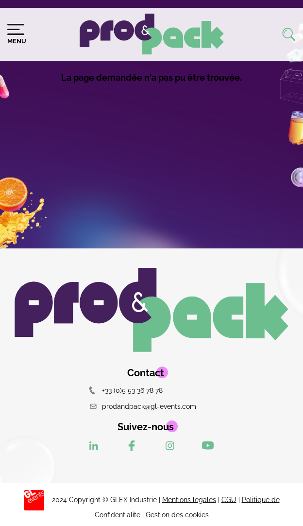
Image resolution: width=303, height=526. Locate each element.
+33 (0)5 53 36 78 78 (126, 390)
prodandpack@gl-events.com (142, 406)
